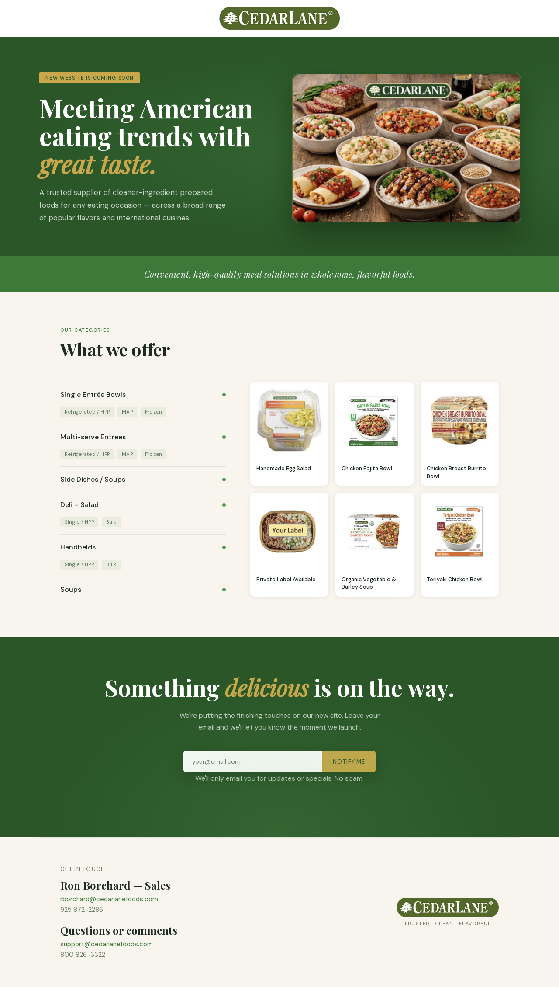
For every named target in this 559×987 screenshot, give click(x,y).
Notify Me (349, 761)
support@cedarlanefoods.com (106, 944)
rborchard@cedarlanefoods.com (109, 899)
